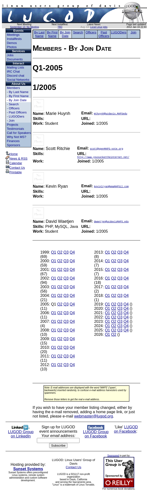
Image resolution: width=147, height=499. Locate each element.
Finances (13, 141)
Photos (11, 47)
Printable (14, 172)
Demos (12, 43)
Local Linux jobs (98, 27)
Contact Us (15, 167)
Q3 (65, 253)
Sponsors (13, 145)
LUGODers (16, 116)
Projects (12, 124)
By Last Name (18, 92)
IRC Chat (13, 71)
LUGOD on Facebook (126, 430)
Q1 (53, 253)
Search (14, 104)
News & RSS (16, 158)
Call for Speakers (19, 133)
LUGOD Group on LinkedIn (20, 433)
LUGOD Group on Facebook (95, 433)
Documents (15, 59)
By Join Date (18, 100)
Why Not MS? (16, 137)
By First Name (18, 96)
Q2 (59, 253)
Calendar (14, 163)
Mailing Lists (15, 67)
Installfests (14, 39)
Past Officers (18, 112)
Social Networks (18, 79)
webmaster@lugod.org (93, 417)
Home (12, 154)
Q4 (72, 253)
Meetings (13, 35)
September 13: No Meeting (24, 27)
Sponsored (113, 456)
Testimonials (15, 129)
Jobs (10, 55)
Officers (14, 108)
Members (13, 88)
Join (11, 120)
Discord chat (15, 75)
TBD (60, 27)
